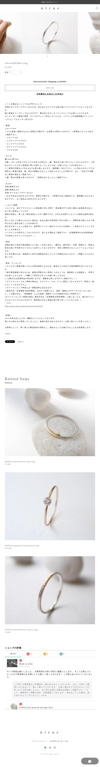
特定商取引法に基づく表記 (59, 741)
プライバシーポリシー (39, 741)
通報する (21, 342)
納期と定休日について (50, 2)
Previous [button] (4, 33)
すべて (13, 654)
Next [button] (96, 33)
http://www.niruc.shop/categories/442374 (24, 306)
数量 (7, 72)
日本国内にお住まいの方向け (50, 94)
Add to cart (50, 88)
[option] (50, 33)
